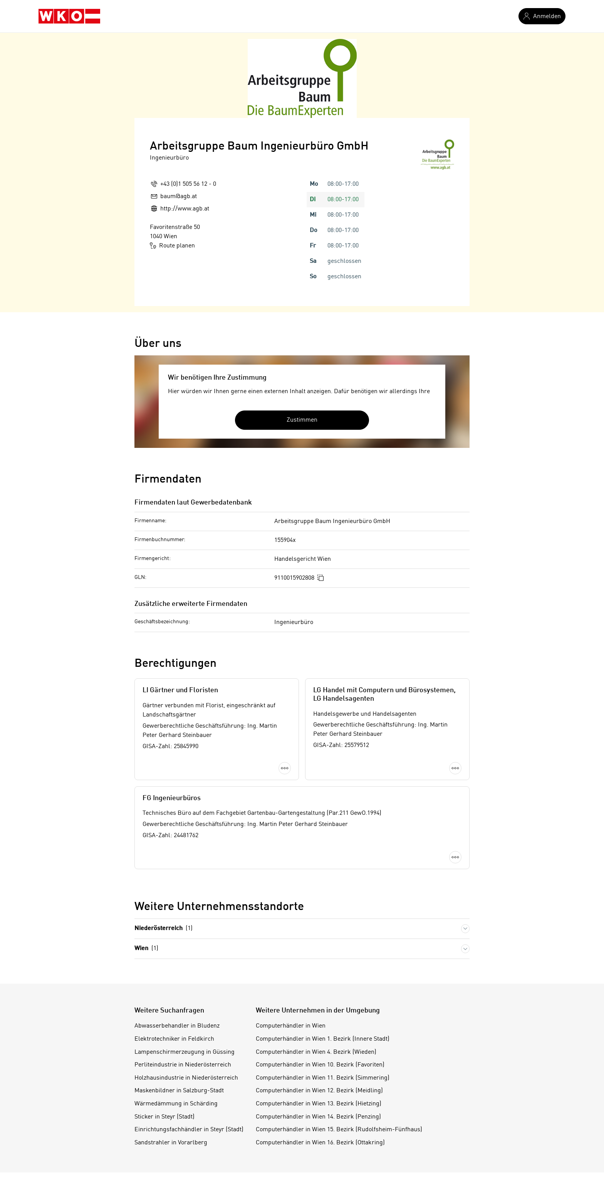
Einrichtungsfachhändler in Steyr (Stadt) (188, 1130)
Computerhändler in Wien (290, 1026)
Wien (146, 948)
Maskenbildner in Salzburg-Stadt (179, 1091)
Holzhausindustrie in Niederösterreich (186, 1078)
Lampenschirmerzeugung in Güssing (184, 1052)
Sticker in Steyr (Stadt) (164, 1117)
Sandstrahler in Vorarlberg (170, 1143)
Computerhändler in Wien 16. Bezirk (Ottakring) (320, 1143)
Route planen (172, 245)
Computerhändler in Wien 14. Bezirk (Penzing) (318, 1117)
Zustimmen (302, 420)
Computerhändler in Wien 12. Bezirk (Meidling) (319, 1091)
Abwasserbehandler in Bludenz (177, 1026)
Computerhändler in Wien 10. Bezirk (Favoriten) (320, 1065)
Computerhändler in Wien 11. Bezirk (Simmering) (322, 1078)
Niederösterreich (163, 928)
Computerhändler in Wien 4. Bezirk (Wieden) (316, 1052)
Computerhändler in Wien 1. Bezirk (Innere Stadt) (322, 1039)
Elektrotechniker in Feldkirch (174, 1039)
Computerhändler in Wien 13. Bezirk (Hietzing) (318, 1104)
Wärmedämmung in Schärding (176, 1104)
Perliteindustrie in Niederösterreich (182, 1065)
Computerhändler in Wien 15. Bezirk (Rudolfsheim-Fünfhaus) (339, 1130)
